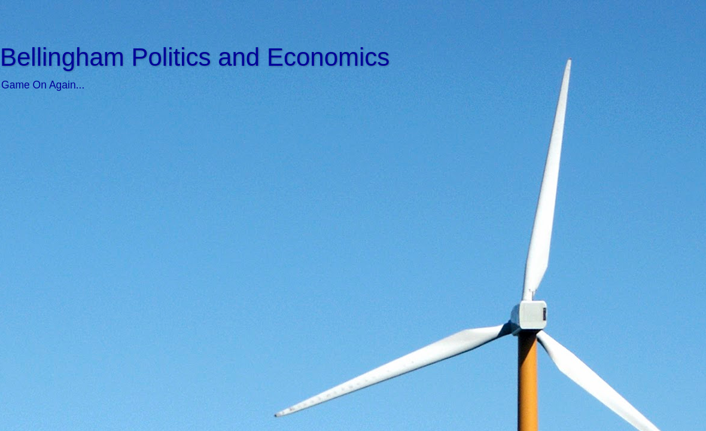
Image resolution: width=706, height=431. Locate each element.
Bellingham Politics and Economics (194, 57)
